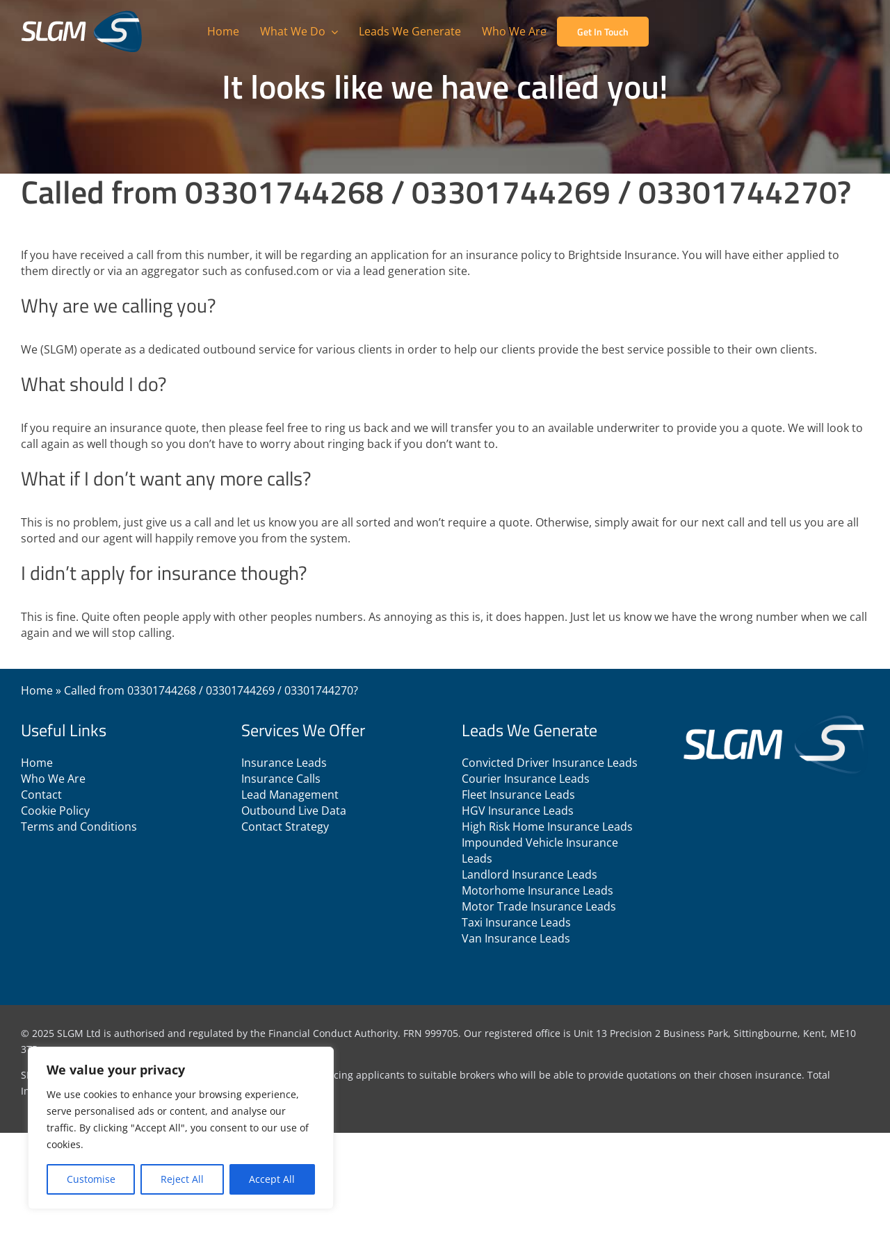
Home (37, 690)
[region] (181, 1128)
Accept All (272, 1179)
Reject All (182, 1179)
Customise (91, 1179)
